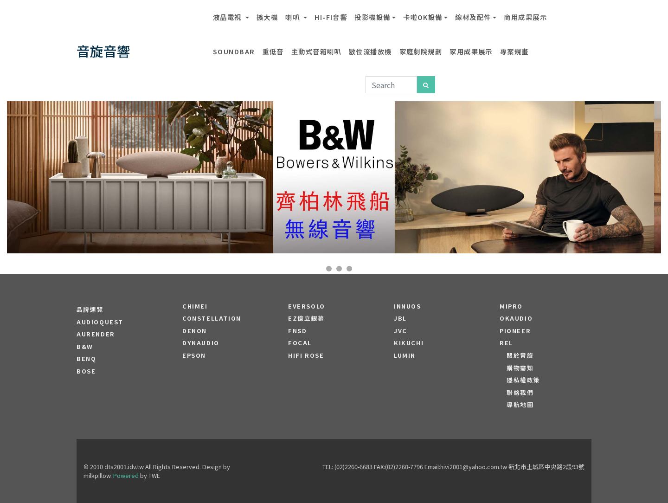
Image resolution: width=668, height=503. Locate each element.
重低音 (273, 51)
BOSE (86, 371)
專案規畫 (514, 51)
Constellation (211, 318)
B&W (85, 346)
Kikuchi (409, 343)
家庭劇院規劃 (421, 51)
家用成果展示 (471, 51)
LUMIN (405, 355)
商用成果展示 (525, 17)
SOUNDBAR (234, 51)
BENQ (86, 358)
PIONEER (515, 331)
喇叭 (293, 17)
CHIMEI (195, 306)
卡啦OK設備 (423, 17)
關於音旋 (520, 355)
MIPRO (511, 306)
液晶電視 (228, 17)
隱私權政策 (523, 380)
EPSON (194, 355)
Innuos (407, 306)
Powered (126, 475)
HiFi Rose (306, 355)
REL (506, 343)
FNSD (297, 331)
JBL (400, 318)
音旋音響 (103, 50)
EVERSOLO (306, 306)
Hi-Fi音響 (331, 17)
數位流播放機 (370, 51)
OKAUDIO (516, 318)
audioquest (100, 322)
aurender (96, 334)
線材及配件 (473, 17)
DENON (194, 331)
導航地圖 (520, 404)
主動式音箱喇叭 (316, 51)
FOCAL (300, 343)
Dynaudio (200, 343)
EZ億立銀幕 (306, 318)
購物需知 (520, 368)
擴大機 (267, 17)
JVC (400, 331)
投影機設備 (372, 17)
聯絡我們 (520, 392)
